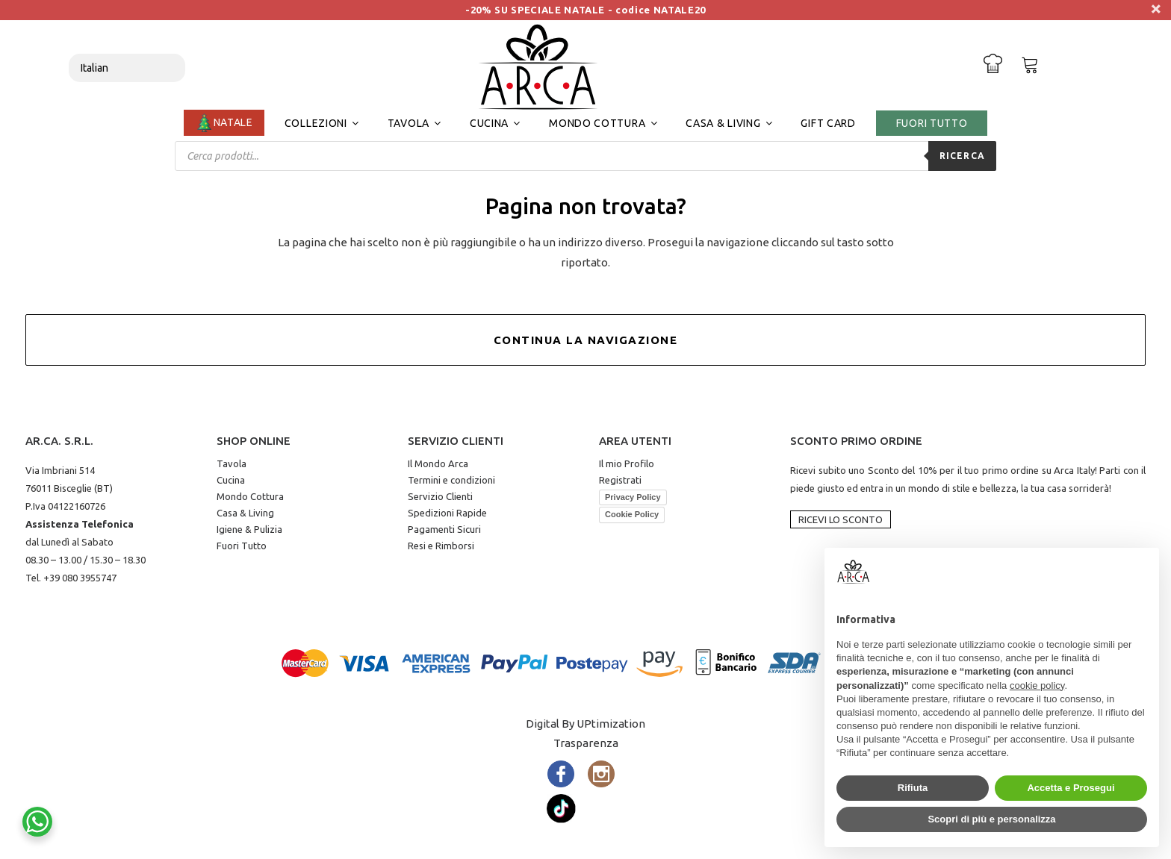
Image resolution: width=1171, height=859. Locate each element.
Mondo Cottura (250, 496)
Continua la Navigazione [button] (586, 340)
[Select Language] (127, 68)
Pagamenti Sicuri (444, 529)
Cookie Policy (632, 514)
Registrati (620, 480)
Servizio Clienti (440, 496)
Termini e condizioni (451, 480)
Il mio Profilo (626, 463)
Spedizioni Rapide (447, 512)
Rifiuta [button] (913, 787)
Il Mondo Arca (438, 463)
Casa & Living (245, 512)
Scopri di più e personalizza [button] (991, 819)
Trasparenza (585, 743)
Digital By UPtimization (585, 723)
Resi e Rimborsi (441, 545)
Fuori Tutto (242, 545)
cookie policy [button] (1037, 685)
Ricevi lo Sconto (840, 519)
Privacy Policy (633, 497)
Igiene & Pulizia (249, 529)
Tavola (231, 463)
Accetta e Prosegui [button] (1070, 787)
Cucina (231, 480)
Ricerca (962, 155)
